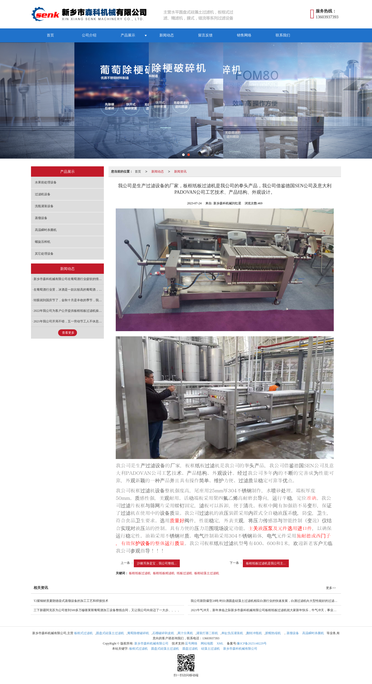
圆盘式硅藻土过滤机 (110, 633)
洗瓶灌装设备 (44, 206)
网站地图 (207, 643)
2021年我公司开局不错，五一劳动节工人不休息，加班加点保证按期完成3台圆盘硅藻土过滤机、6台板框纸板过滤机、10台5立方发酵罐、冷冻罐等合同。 (69, 321)
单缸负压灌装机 (232, 633)
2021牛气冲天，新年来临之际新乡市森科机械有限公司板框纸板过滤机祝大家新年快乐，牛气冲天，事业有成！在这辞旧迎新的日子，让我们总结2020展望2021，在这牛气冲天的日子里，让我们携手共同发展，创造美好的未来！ (266, 610)
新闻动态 (166, 35)
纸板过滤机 (184, 573)
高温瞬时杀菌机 (46, 230)
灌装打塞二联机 (207, 633)
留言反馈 (205, 35)
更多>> (331, 588)
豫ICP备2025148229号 (252, 643)
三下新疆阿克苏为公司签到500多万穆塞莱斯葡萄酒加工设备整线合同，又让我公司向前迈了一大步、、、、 (107, 610)
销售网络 (244, 35)
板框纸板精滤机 (164, 573)
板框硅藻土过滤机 (206, 573)
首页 (50, 35)
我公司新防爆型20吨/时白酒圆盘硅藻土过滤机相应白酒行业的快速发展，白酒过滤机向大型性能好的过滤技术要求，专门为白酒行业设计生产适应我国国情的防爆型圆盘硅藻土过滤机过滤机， (266, 601)
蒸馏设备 (41, 218)
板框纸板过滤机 (140, 573)
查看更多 (68, 333)
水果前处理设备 (46, 182)
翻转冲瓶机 (254, 633)
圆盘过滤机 (190, 648)
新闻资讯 (180, 171)
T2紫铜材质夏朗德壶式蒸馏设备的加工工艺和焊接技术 (71, 601)
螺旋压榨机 (42, 242)
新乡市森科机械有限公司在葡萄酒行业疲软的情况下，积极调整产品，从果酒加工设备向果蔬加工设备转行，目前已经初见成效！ (69, 279)
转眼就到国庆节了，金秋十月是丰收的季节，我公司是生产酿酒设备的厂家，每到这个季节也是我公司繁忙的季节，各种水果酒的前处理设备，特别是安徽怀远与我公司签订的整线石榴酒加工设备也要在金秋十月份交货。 (69, 300)
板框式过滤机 (83, 633)
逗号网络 (191, 643)
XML (219, 643)
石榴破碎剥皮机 (163, 633)
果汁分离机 (185, 633)
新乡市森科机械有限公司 (151, 643)
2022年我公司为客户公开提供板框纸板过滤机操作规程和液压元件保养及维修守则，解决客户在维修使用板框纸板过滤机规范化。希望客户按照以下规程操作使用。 (69, 311)
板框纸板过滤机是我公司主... (266, 563)
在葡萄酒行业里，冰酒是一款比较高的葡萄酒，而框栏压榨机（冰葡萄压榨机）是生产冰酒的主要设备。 (69, 289)
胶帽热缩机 (273, 633)
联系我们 (283, 35)
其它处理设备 (44, 253)
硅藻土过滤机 (210, 648)
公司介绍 (89, 35)
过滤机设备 (42, 194)
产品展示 (128, 35)
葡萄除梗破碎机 (138, 633)
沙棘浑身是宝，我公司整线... (157, 563)
